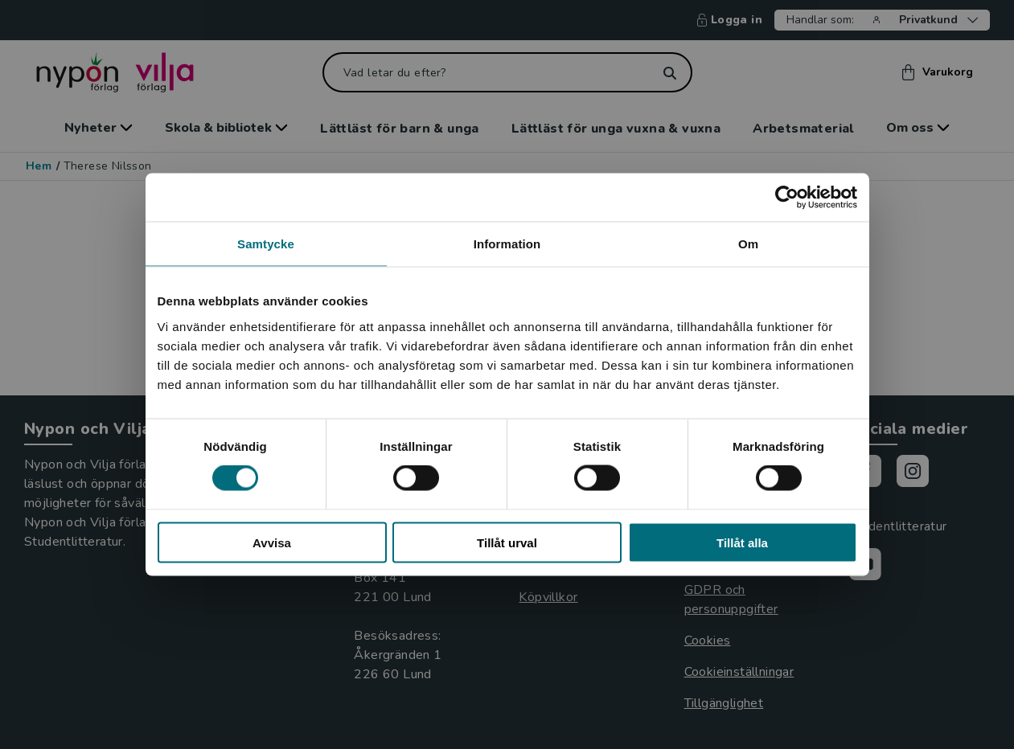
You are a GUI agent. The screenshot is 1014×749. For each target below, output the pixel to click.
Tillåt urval (507, 542)
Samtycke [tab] (265, 244)
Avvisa (271, 542)
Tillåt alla (742, 542)
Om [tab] (748, 244)
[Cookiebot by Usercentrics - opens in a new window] (786, 198)
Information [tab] (507, 244)
